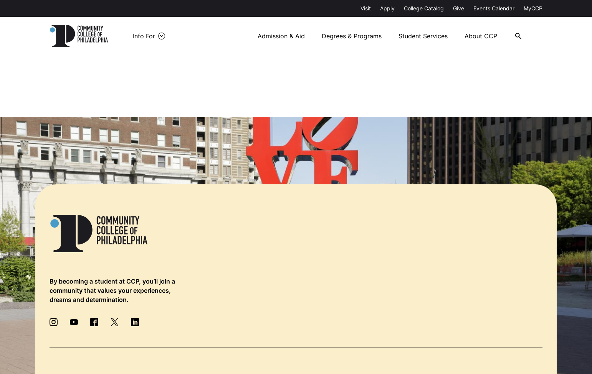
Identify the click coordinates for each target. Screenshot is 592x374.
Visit (365, 8)
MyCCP (533, 8)
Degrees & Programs (352, 36)
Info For (144, 36)
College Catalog (424, 8)
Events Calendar (493, 8)
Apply (387, 8)
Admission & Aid (281, 36)
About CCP (481, 36)
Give (458, 8)
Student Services (423, 36)
